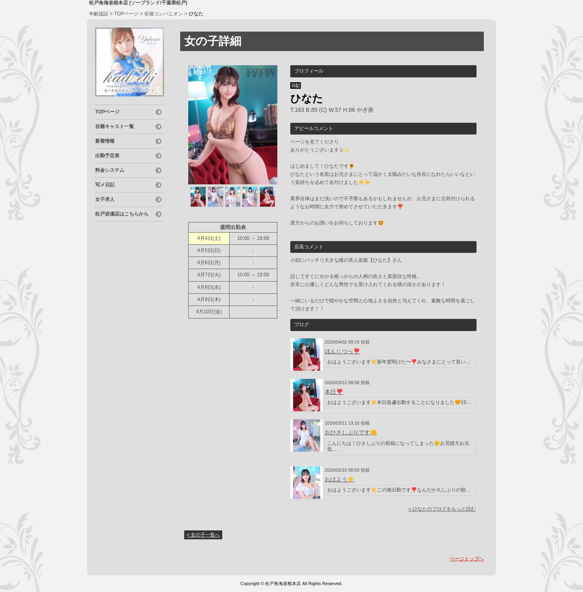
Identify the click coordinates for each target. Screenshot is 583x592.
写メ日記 (105, 185)
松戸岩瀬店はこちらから (122, 214)
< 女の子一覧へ (203, 535)
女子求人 (105, 199)
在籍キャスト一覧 (114, 126)
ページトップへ (467, 559)
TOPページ (126, 14)
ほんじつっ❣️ (342, 351)
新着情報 (105, 141)
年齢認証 (99, 14)
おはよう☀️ (339, 479)
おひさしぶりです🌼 (351, 432)
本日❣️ (334, 392)
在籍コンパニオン (163, 14)
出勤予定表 (107, 155)
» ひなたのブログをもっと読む (442, 509)
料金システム (109, 170)
